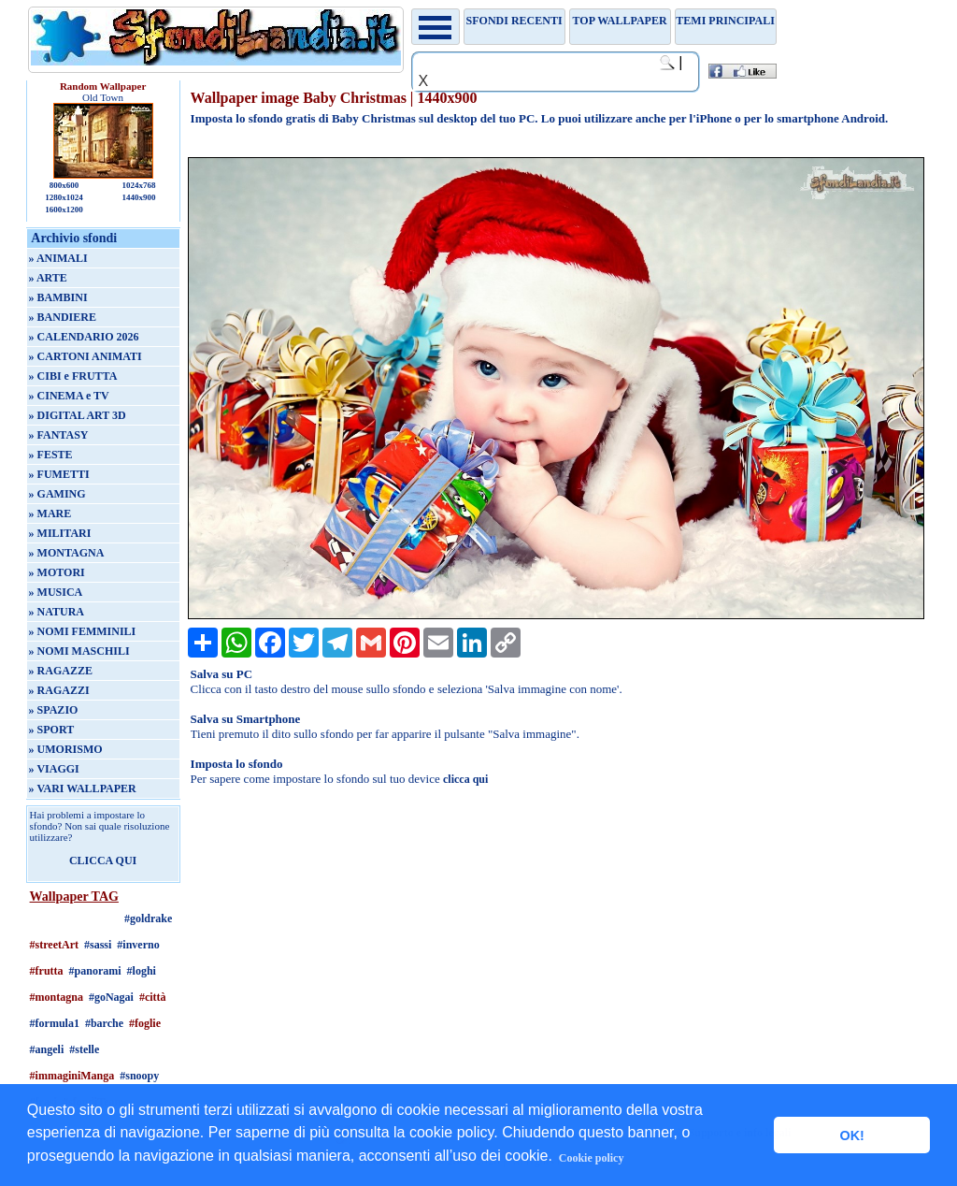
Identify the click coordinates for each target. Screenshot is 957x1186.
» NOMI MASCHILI (79, 651)
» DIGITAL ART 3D (77, 415)
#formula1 (54, 1023)
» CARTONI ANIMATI (85, 356)
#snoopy (139, 1075)
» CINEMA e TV (69, 395)
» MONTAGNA (67, 552)
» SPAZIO (54, 709)
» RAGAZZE (61, 670)
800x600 (64, 185)
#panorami (95, 970)
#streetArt (54, 944)
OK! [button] (851, 1135)
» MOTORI (57, 572)
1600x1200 (64, 209)
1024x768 (138, 185)
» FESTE (51, 454)
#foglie (145, 1023)
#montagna (56, 997)
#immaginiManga (72, 1075)
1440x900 (138, 197)
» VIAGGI (54, 768)
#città (152, 997)
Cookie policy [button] (591, 1157)
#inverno (138, 944)
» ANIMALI (58, 258)
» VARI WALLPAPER (82, 788)
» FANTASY (59, 434)
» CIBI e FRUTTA (73, 376)
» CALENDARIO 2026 (84, 336)
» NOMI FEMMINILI (82, 631)
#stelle (84, 1049)
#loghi (141, 970)
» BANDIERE (62, 317)
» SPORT (52, 729)
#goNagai (111, 997)
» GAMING (57, 493)
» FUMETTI (59, 474)
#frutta (47, 970)
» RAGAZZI (59, 690)
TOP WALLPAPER (620, 20)
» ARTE (48, 277)
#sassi (97, 944)
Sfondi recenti (514, 20)
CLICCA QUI (102, 860)
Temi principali (725, 20)
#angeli (47, 1049)
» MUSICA (56, 592)
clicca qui (465, 779)
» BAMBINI (58, 297)
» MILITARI (60, 533)
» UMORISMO (66, 749)
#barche (104, 1023)
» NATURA (56, 611)
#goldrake (148, 918)
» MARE (50, 513)
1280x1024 (64, 197)
